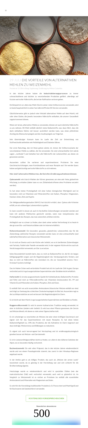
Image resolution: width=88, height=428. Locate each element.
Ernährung (43, 88)
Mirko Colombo (55, 88)
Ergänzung (34, 88)
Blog (27, 88)
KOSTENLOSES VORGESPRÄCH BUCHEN (46, 398)
